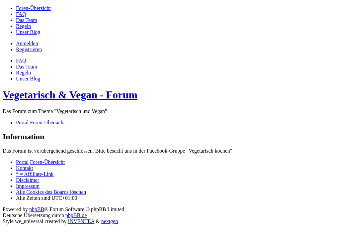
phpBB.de (76, 215)
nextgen (109, 221)
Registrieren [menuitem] (29, 49)
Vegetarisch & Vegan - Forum (70, 95)
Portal (22, 122)
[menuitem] (33, 8)
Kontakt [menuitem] (24, 168)
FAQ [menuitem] (21, 60)
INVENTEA (81, 221)
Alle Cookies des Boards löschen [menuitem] (51, 192)
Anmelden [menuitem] (27, 43)
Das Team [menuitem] (26, 66)
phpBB (36, 209)
